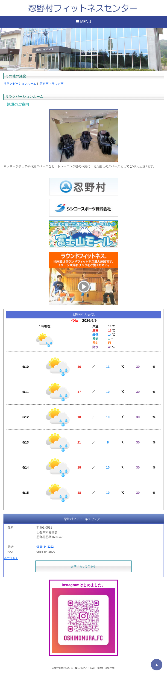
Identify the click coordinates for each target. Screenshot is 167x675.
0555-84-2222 (45, 546)
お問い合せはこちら (83, 566)
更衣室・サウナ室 (52, 83)
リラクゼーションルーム (19, 83)
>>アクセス (11, 558)
